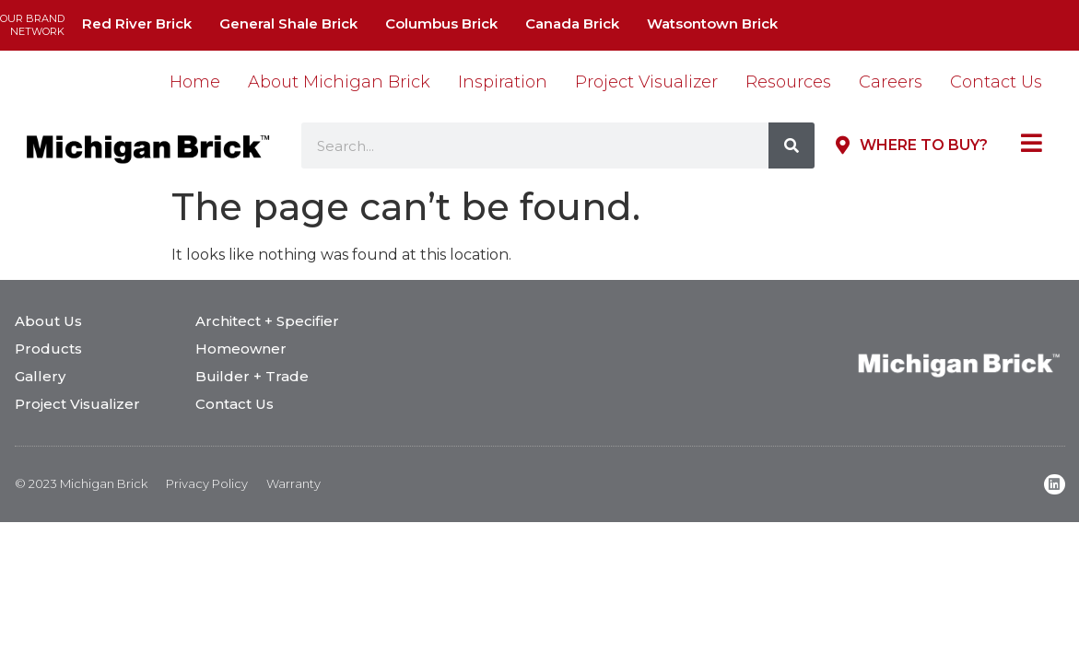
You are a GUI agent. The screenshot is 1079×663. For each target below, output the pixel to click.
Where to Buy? (924, 145)
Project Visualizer (646, 82)
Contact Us (996, 82)
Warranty (293, 483)
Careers (890, 82)
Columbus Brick (441, 23)
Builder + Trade (252, 376)
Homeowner (241, 348)
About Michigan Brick (339, 82)
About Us (48, 321)
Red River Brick (137, 23)
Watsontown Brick (712, 23)
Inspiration (502, 82)
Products (48, 348)
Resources (788, 82)
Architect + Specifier (267, 321)
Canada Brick (572, 23)
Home (195, 82)
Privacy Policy (207, 483)
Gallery (40, 376)
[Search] (791, 145)
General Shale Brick (288, 23)
